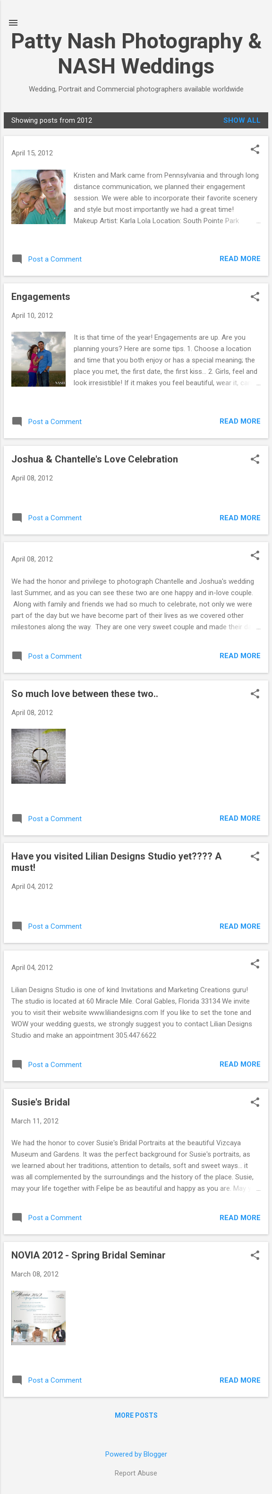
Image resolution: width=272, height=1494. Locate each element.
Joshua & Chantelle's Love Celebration (94, 459)
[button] (255, 150)
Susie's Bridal (40, 1102)
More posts (136, 1415)
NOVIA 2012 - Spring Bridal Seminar (88, 1255)
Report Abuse (136, 1473)
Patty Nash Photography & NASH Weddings (136, 53)
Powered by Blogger (136, 1454)
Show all (242, 120)
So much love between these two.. (84, 693)
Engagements (40, 296)
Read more (240, 258)
